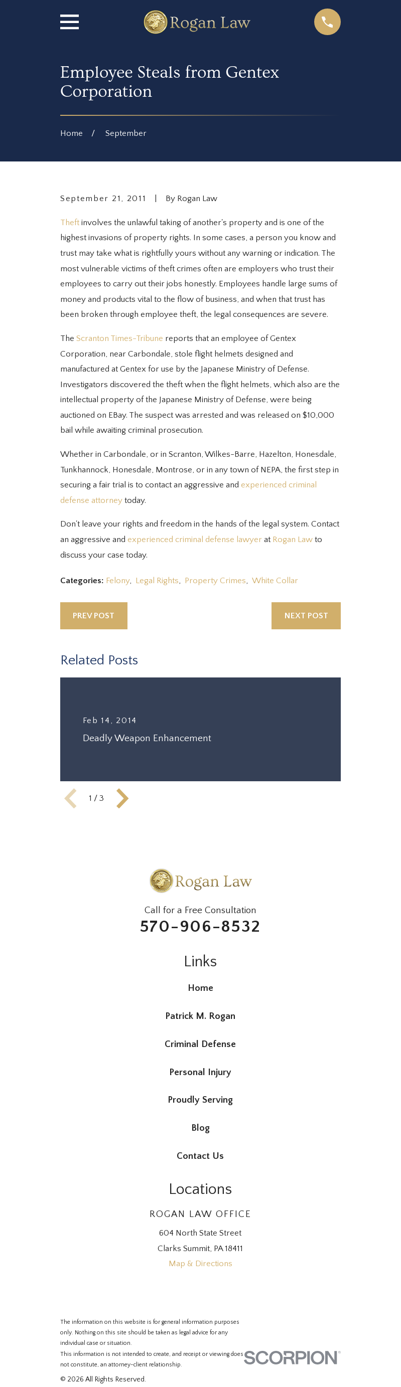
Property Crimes (215, 580)
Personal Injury (200, 1072)
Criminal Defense (200, 1044)
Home (200, 988)
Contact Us (200, 1156)
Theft (69, 222)
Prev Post (93, 615)
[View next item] (122, 798)
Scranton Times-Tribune (119, 338)
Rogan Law (293, 539)
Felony (117, 580)
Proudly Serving (200, 1100)
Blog (200, 1128)
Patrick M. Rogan (200, 1016)
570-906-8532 (200, 926)
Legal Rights (157, 580)
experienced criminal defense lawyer (194, 539)
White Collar (275, 580)
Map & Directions (200, 1263)
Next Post (306, 615)
